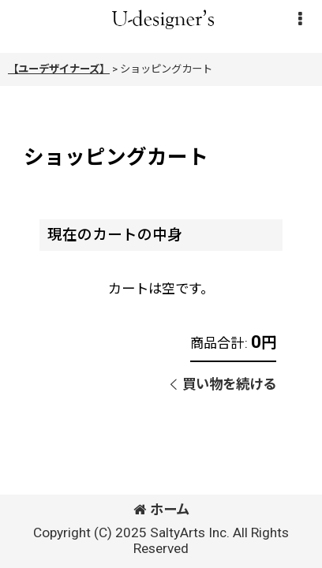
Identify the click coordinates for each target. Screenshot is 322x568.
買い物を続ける (223, 384)
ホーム (161, 510)
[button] (300, 19)
